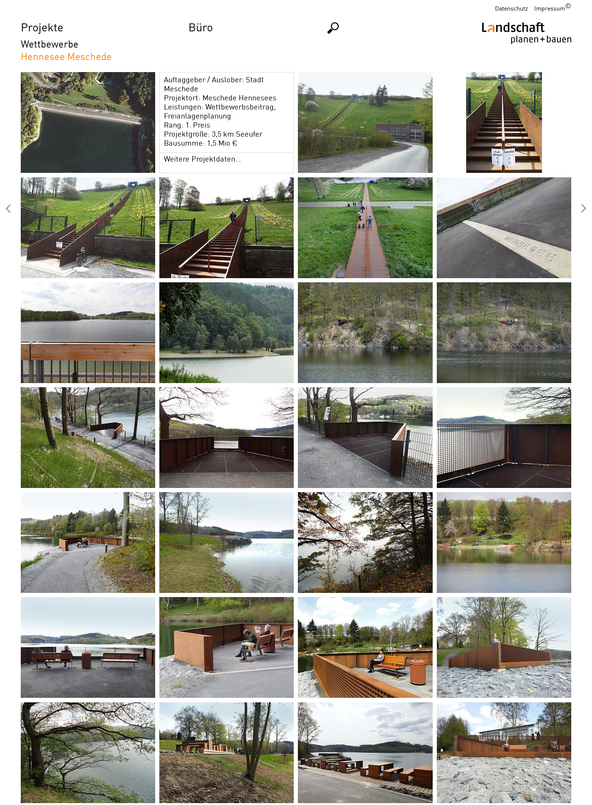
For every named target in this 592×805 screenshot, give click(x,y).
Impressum (549, 8)
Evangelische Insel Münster (583, 208)
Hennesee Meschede (66, 56)
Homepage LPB (526, 45)
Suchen (333, 28)
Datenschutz (511, 8)
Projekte (42, 27)
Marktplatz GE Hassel (8, 208)
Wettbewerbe (50, 44)
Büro (200, 27)
